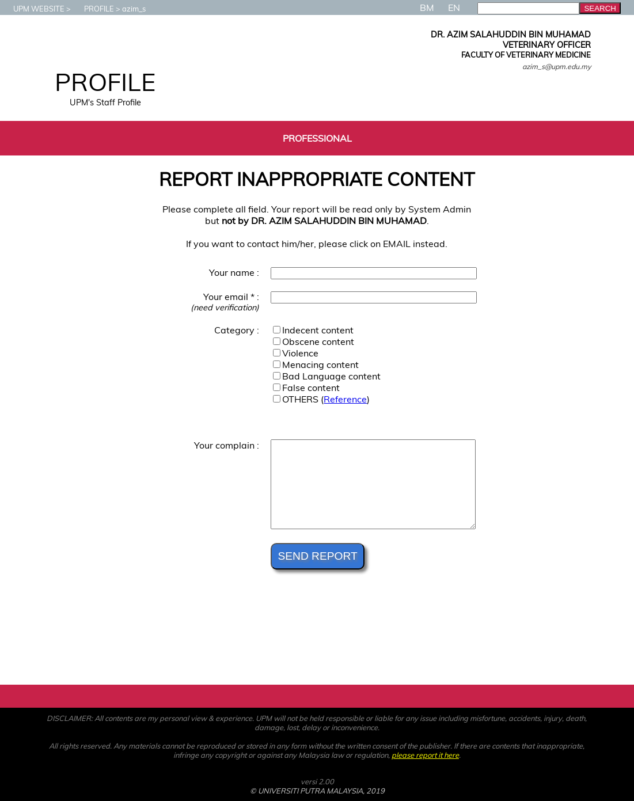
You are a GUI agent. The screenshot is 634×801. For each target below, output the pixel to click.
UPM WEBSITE (33, 8)
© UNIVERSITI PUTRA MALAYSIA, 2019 (317, 790)
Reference (345, 399)
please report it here (425, 755)
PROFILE (93, 8)
